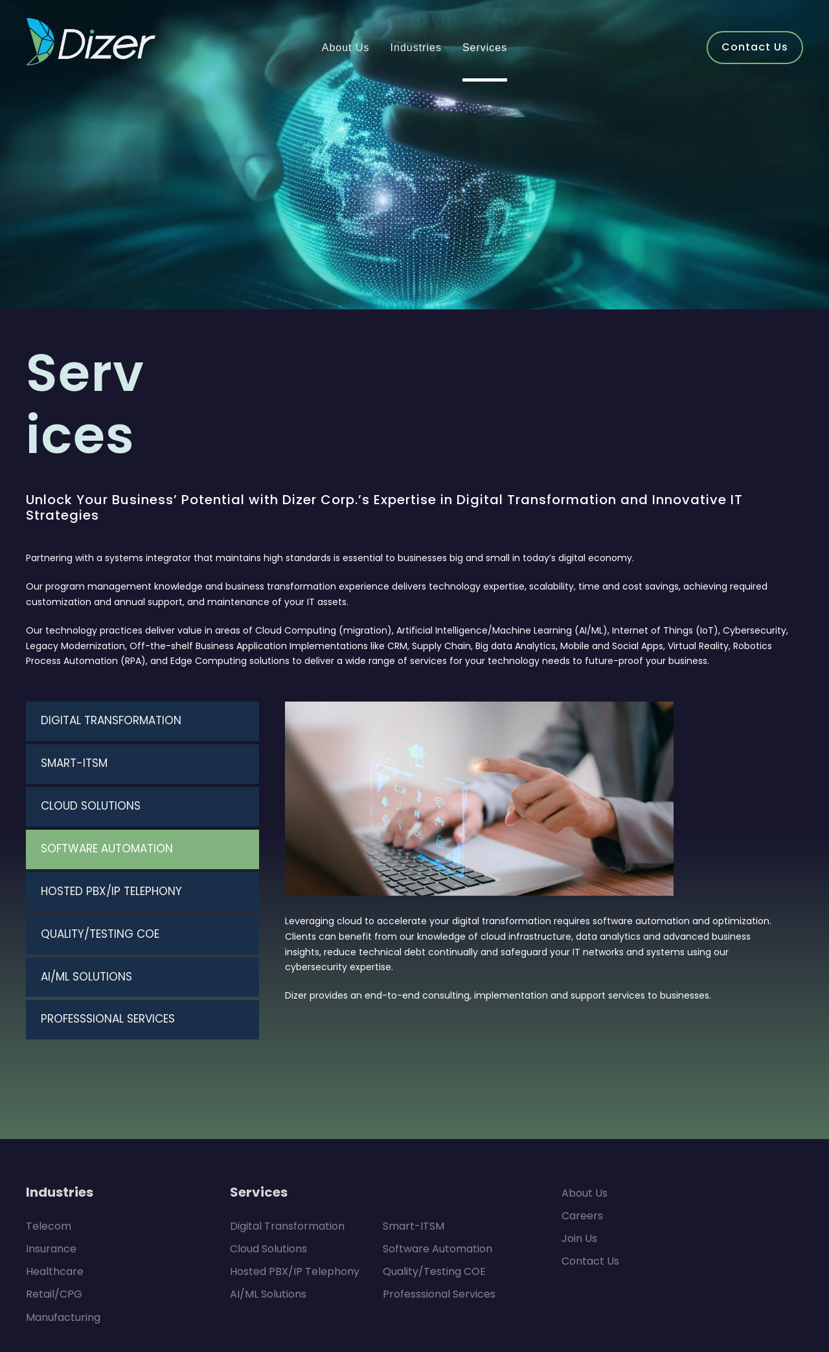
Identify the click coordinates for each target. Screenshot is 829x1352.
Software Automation (431, 1155)
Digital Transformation (280, 1132)
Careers (580, 1122)
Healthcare (51, 1178)
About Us (583, 1099)
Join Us (579, 1145)
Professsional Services (435, 1201)
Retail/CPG (52, 1201)
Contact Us (587, 1168)
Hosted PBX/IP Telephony (289, 1178)
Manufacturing (58, 1224)
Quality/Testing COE (429, 1178)
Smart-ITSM (410, 1132)
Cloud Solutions (266, 1155)
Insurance (48, 1155)
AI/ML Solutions (266, 1201)
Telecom (45, 1132)
